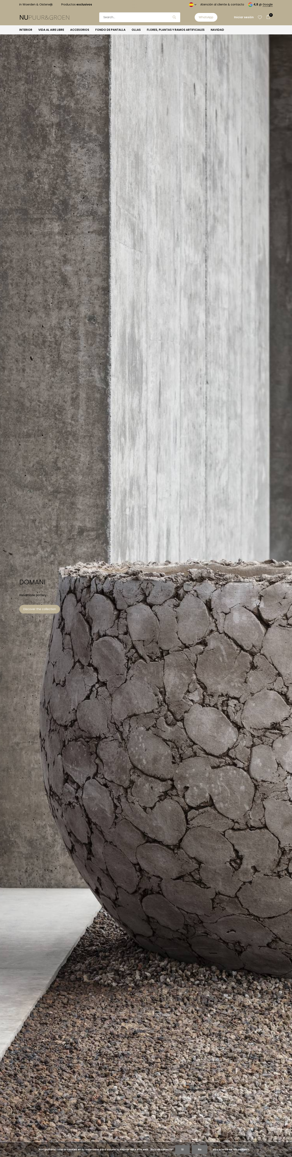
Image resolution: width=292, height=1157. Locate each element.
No (199, 1149)
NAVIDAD (217, 30)
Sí (182, 1149)
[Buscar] (139, 17)
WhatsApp (206, 17)
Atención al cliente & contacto (222, 4)
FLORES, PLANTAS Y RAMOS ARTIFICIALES (176, 30)
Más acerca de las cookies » (231, 1149)
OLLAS (136, 30)
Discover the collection (39, 609)
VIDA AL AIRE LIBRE (51, 30)
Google (268, 4)
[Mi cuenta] (244, 17)
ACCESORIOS (79, 30)
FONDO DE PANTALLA (110, 30)
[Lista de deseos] (260, 17)
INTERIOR (25, 30)
